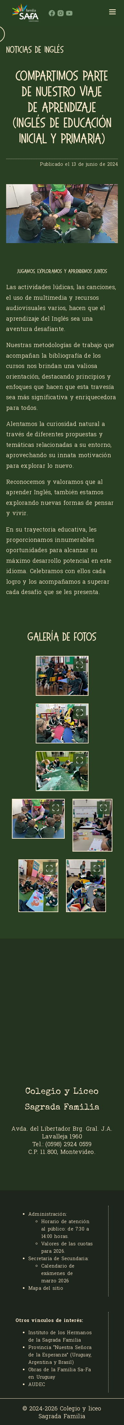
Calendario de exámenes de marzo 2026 (58, 1273)
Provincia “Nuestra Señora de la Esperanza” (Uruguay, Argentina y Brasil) (59, 1354)
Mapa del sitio (45, 1288)
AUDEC (36, 1384)
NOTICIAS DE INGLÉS (35, 50)
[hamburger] (112, 12)
